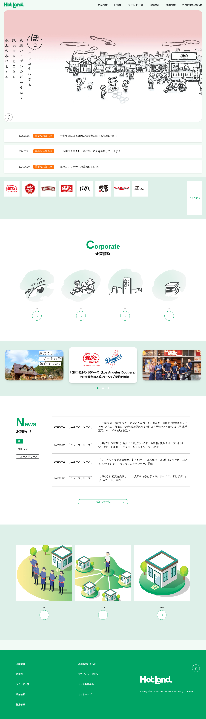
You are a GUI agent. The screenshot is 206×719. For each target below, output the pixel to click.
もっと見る (194, 198)
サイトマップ (85, 694)
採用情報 (171, 5)
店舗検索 (154, 5)
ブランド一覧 (135, 5)
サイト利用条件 (86, 684)
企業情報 (103, 5)
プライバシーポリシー (89, 674)
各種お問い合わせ (192, 5)
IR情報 (118, 5)
